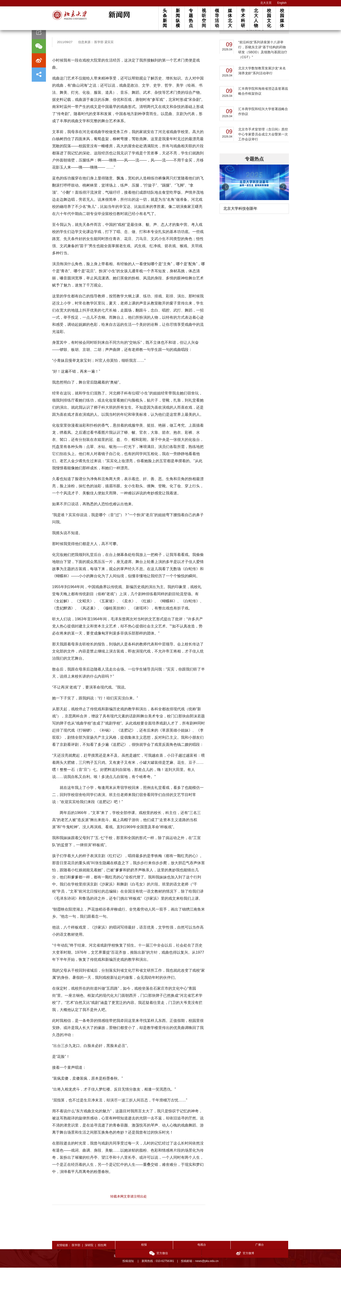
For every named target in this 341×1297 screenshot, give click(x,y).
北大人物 (256, 18)
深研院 (89, 1274)
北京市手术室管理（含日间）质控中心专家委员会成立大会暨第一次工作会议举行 (263, 163)
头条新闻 (165, 18)
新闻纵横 (178, 18)
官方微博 (271, 1274)
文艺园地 (68, 43)
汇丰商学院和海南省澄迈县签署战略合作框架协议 (263, 120)
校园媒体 (282, 18)
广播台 (202, 1274)
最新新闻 (254, 57)
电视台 (167, 1274)
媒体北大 (230, 18)
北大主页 (266, 2)
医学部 (76, 1274)
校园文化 (269, 18)
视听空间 (204, 18)
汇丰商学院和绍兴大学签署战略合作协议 (263, 140)
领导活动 (217, 18)
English (282, 2)
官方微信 (237, 1274)
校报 (132, 1274)
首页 (55, 43)
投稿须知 (128, 1290)
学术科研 (243, 18)
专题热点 (191, 18)
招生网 (102, 1274)
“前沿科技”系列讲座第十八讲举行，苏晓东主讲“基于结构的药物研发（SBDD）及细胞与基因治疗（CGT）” (262, 79)
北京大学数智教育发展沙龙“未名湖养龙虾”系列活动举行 (262, 100)
